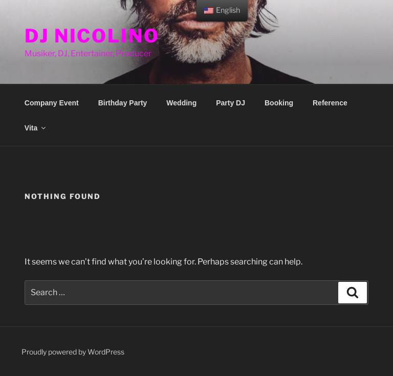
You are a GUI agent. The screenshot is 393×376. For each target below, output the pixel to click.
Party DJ (230, 103)
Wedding (181, 103)
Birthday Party (122, 103)
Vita (36, 128)
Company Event (52, 103)
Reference (330, 103)
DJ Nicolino (92, 36)
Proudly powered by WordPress (72, 351)
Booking (279, 103)
